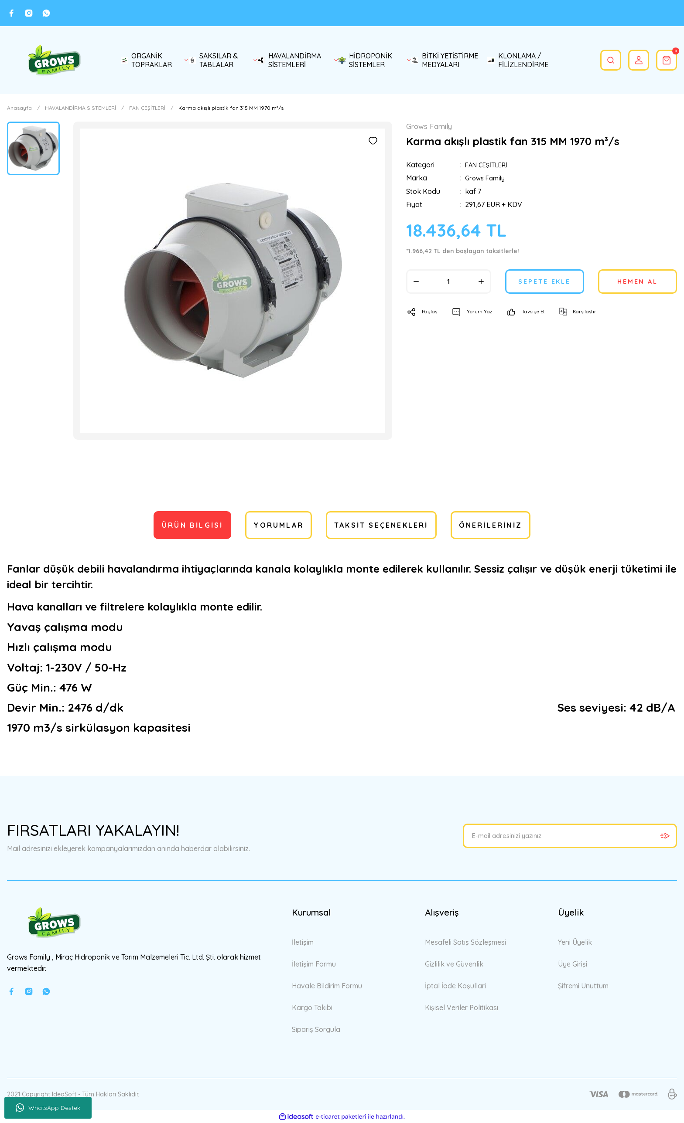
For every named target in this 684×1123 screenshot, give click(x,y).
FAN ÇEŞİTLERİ (488, 165)
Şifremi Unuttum (583, 985)
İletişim (303, 942)
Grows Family (486, 178)
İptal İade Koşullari (455, 985)
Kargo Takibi (312, 1007)
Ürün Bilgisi (192, 525)
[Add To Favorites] (373, 141)
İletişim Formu (314, 964)
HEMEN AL (638, 282)
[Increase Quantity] (481, 282)
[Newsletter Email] (570, 836)
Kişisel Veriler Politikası (461, 1007)
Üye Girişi (572, 964)
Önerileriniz (490, 525)
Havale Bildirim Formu (327, 985)
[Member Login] (633, 60)
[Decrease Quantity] (416, 282)
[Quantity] (448, 282)
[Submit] (665, 836)
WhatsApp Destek (48, 1108)
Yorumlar (278, 525)
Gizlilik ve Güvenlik (454, 964)
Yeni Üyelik (575, 942)
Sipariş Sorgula (316, 1029)
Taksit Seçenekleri (381, 525)
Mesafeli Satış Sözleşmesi (465, 942)
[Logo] (54, 60)
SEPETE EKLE (545, 282)
